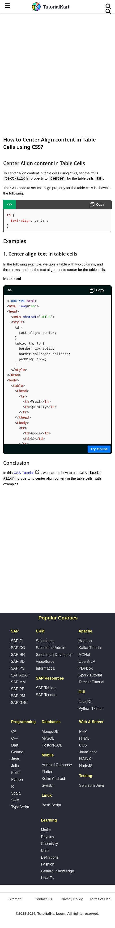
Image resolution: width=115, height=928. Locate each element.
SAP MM (18, 683)
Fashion (47, 865)
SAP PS (18, 669)
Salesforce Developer (54, 655)
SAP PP (18, 689)
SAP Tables (45, 688)
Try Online (99, 449)
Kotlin (16, 773)
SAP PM (18, 696)
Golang (17, 753)
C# (13, 732)
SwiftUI (48, 786)
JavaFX (85, 702)
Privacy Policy (72, 899)
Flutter (47, 772)
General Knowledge (57, 872)
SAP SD (18, 662)
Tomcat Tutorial (91, 683)
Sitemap (15, 899)
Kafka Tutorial (90, 648)
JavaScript (88, 753)
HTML (84, 739)
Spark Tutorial (90, 676)
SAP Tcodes (46, 695)
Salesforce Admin (50, 648)
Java (15, 759)
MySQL (48, 739)
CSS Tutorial (24, 473)
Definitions (50, 858)
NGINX (85, 759)
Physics (47, 837)
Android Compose (57, 765)
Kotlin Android (53, 779)
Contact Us (43, 899)
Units (45, 851)
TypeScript (20, 807)
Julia (15, 766)
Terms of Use (100, 899)
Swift (15, 801)
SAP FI (17, 641)
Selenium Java (91, 786)
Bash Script (51, 806)
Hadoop (85, 641)
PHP (83, 732)
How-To (47, 878)
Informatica (45, 669)
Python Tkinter (91, 709)
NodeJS (86, 766)
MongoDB (50, 732)
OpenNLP (87, 662)
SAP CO (18, 648)
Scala (16, 794)
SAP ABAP (20, 676)
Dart (14, 746)
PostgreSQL (52, 746)
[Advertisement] (57, 74)
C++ (14, 739)
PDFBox (86, 669)
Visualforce (45, 662)
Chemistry (49, 844)
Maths (46, 830)
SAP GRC (19, 703)
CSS (83, 746)
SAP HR (18, 655)
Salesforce (45, 641)
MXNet (84, 655)
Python (17, 780)
